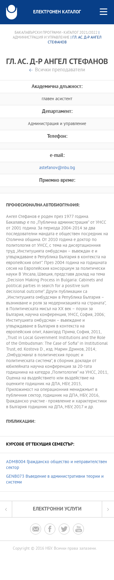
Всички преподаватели (60, 70)
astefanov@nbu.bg (57, 168)
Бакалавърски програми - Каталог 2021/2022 (56, 32)
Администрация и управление (41, 37)
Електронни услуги (57, 509)
